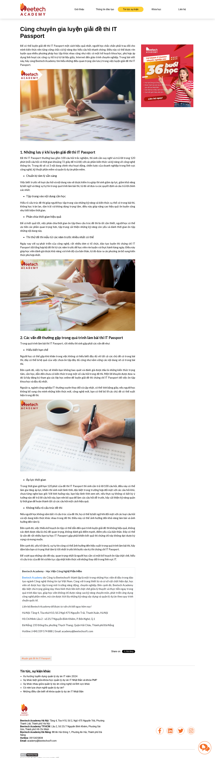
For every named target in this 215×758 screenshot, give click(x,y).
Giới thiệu (79, 9)
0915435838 (36, 738)
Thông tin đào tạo (105, 9)
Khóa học (156, 9)
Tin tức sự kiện (130, 9)
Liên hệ (182, 9)
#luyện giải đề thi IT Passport (36, 658)
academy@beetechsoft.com (38, 740)
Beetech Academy (32, 577)
